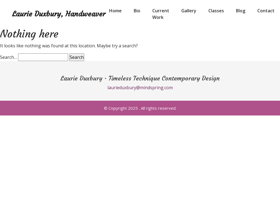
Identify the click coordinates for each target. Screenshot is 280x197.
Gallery (188, 11)
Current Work (160, 14)
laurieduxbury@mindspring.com (140, 88)
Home (115, 11)
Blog (240, 11)
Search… (8, 57)
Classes (216, 11)
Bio (137, 11)
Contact (266, 11)
